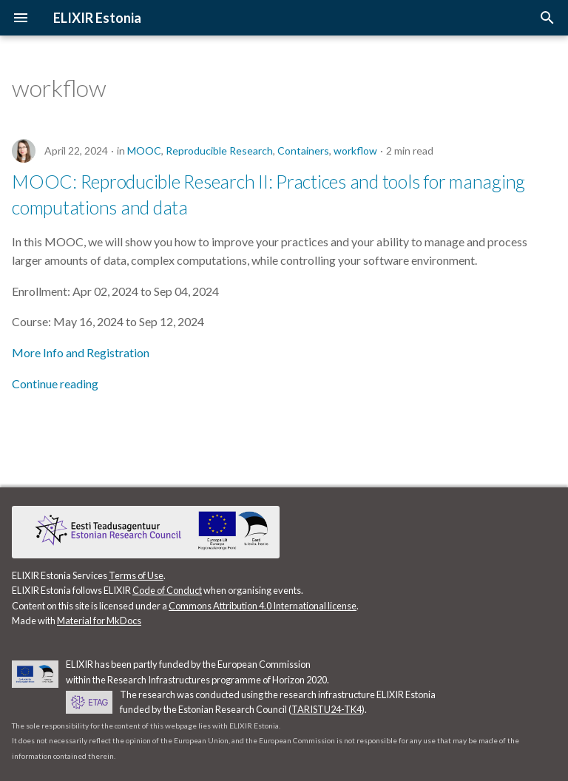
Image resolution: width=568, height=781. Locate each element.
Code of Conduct (167, 590)
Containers (303, 150)
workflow (355, 150)
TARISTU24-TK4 (326, 709)
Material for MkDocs (99, 620)
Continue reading (55, 383)
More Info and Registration (80, 352)
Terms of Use (136, 575)
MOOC (144, 150)
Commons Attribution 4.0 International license (262, 606)
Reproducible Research (219, 150)
